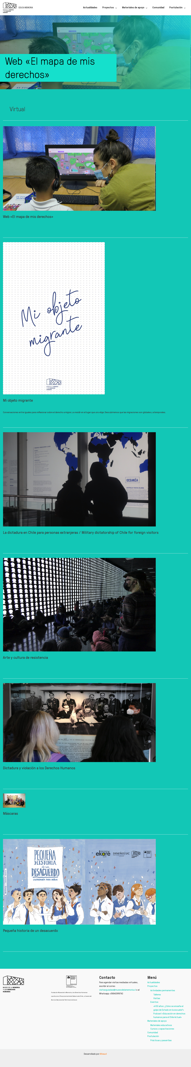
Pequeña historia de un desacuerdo (30, 938)
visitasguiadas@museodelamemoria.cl (117, 989)
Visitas (156, 998)
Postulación (153, 1036)
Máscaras (10, 821)
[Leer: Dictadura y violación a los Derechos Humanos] (79, 722)
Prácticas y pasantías (161, 1040)
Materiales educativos (161, 1025)
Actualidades (153, 982)
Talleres (157, 994)
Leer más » (8, 229)
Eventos (154, 1002)
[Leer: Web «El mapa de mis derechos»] (79, 167)
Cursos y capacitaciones (162, 1028)
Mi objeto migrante (18, 400)
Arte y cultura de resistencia (25, 657)
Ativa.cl (103, 1053)
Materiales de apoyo (157, 1020)
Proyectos (152, 986)
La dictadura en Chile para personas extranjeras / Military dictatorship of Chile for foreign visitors (80, 532)
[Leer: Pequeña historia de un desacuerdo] (79, 889)
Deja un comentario (12, 222)
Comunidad (152, 1032)
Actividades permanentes (162, 990)
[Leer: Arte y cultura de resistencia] (79, 604)
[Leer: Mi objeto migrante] (54, 317)
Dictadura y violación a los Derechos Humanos (39, 767)
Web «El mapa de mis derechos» (28, 216)
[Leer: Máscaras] (14, 804)
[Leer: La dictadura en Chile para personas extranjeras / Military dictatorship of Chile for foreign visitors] (79, 478)
